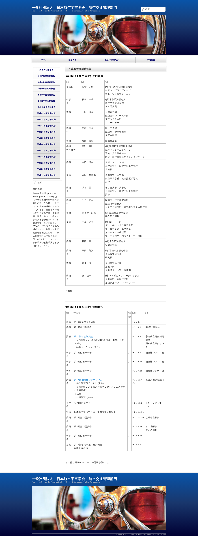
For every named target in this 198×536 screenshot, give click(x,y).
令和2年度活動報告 (46, 101)
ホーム (44, 60)
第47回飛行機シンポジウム (88, 379)
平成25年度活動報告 (46, 138)
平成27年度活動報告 (46, 126)
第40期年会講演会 (83, 336)
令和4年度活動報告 (46, 89)
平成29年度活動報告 (46, 113)
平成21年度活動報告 (46, 163)
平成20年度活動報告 (46, 169)
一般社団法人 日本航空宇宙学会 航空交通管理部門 (74, 8)
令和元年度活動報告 (46, 107)
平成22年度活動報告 (46, 157)
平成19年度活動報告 (46, 175)
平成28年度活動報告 (46, 120)
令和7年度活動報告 (46, 76)
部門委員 (151, 60)
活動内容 (73, 60)
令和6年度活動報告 (46, 82)
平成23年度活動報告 (46, 150)
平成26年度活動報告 (46, 132)
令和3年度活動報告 (46, 95)
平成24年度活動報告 (46, 144)
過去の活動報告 (112, 60)
